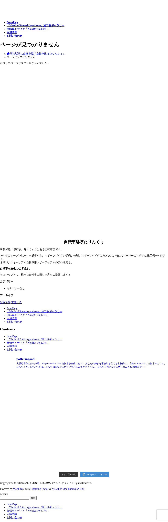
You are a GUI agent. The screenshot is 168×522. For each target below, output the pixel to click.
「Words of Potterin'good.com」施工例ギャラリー (34, 311)
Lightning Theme (39, 488)
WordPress (18, 488)
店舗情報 (12, 318)
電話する (16, 302)
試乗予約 (5, 302)
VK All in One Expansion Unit (68, 488)
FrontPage (12, 308)
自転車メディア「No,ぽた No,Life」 (27, 314)
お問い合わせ (14, 321)
